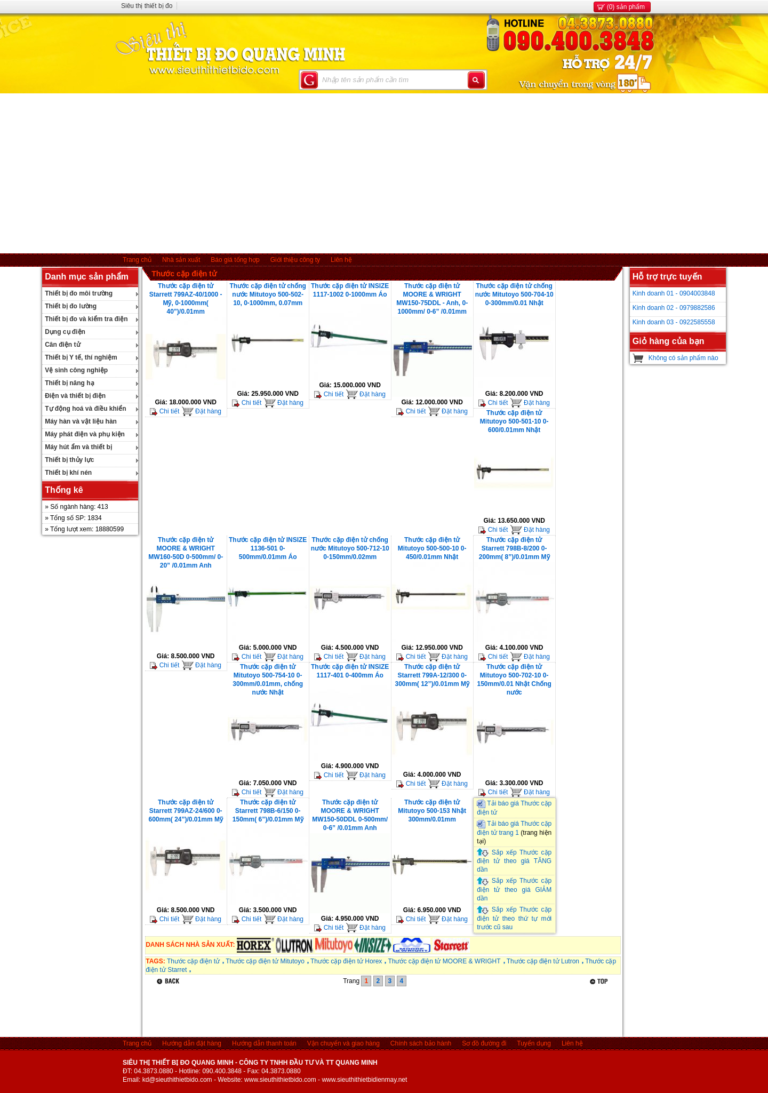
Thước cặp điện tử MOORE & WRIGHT (444, 961)
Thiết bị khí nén (68, 472)
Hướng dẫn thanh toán (264, 1043)
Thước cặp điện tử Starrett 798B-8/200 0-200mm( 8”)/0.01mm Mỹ (514, 548)
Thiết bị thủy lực (69, 460)
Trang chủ (137, 260)
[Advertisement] (384, 173)
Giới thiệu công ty (295, 260)
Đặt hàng (201, 411)
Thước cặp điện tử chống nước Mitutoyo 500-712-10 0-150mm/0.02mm (350, 548)
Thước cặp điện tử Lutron (543, 961)
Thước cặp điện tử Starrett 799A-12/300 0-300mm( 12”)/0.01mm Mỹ (432, 675)
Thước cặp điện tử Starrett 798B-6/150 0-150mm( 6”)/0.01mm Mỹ (268, 811)
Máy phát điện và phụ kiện (85, 434)
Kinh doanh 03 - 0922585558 (674, 322)
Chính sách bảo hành (420, 1043)
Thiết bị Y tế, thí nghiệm (81, 357)
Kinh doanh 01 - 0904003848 (674, 293)
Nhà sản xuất (181, 260)
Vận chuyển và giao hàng (343, 1043)
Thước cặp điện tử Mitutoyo (265, 961)
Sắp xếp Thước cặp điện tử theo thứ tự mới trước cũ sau (514, 918)
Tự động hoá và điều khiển (85, 408)
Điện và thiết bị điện (75, 396)
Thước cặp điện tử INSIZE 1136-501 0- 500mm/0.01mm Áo (268, 548)
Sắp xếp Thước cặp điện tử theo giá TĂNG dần (514, 861)
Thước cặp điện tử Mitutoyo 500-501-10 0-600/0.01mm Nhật (514, 421)
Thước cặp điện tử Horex (346, 961)
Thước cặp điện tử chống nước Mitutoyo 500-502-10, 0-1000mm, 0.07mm (268, 294)
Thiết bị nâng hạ (69, 383)
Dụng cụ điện (65, 332)
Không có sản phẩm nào (683, 358)
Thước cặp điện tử (184, 273)
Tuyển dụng (534, 1043)
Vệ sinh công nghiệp (76, 370)
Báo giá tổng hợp (235, 260)
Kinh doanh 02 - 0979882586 (674, 308)
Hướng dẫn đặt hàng (191, 1043)
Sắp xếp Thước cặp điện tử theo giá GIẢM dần (514, 889)
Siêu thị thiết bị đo (146, 6)
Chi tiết (164, 411)
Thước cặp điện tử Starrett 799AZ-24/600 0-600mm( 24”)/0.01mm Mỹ (185, 811)
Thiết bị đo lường (71, 306)
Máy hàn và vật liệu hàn (81, 421)
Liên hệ (341, 260)
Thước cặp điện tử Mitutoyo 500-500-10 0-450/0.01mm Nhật (432, 548)
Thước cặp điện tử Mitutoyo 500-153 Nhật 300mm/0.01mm (432, 811)
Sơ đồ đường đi (484, 1043)
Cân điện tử (62, 344)
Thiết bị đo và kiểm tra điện (86, 319)
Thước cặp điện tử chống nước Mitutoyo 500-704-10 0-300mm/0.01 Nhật (514, 294)
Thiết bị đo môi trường (79, 293)
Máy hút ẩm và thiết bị (78, 447)
